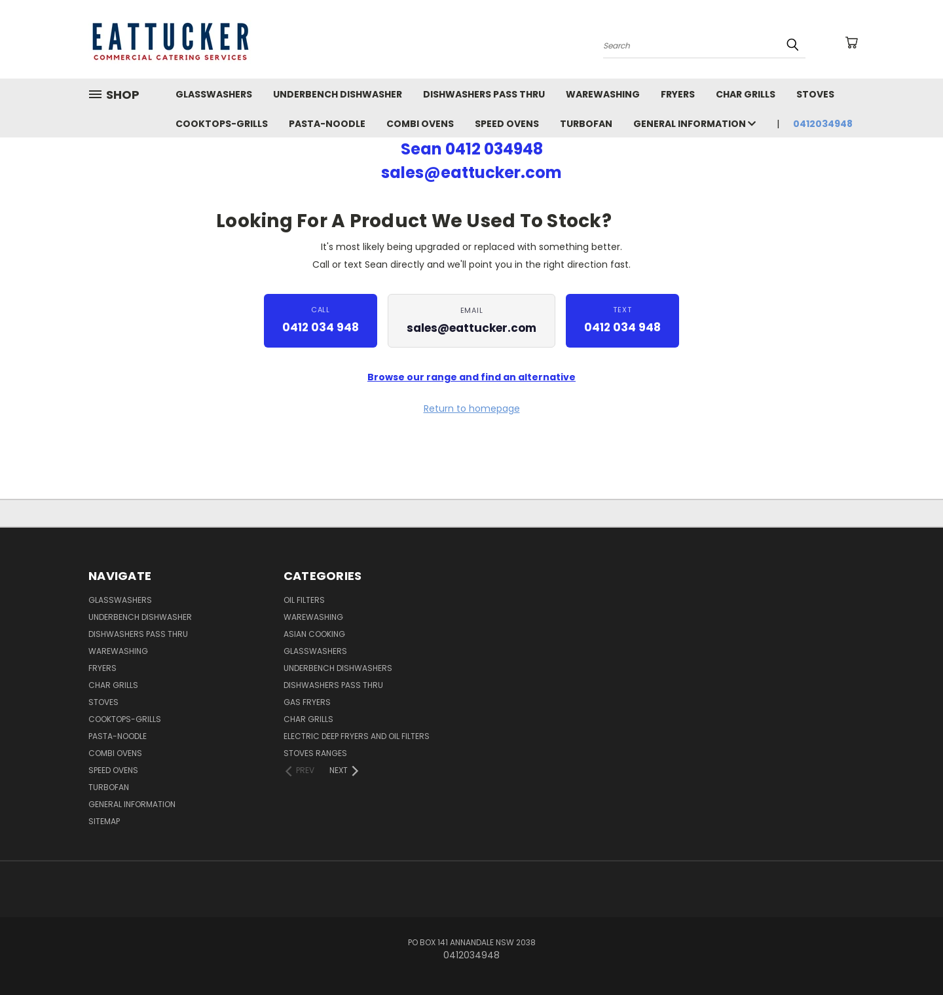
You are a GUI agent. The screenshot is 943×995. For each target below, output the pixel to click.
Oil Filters (304, 600)
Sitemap (104, 821)
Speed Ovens (507, 123)
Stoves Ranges (315, 753)
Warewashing (313, 617)
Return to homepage (472, 408)
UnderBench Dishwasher (337, 94)
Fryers (678, 94)
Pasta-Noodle (327, 123)
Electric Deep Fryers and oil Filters (357, 736)
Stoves (815, 94)
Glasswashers (315, 651)
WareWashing (603, 94)
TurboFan (586, 123)
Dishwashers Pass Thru (484, 94)
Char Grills (745, 94)
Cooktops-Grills (222, 123)
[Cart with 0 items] (851, 42)
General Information (694, 123)
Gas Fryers (307, 702)
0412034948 (823, 123)
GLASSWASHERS (214, 94)
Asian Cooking (314, 634)
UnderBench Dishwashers (338, 668)
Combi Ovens (420, 123)
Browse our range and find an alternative (471, 377)
